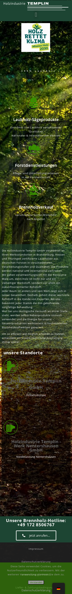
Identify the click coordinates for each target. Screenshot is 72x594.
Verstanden (36, 582)
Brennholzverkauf (36, 207)
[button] (36, 14)
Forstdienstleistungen (36, 165)
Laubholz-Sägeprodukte (36, 119)
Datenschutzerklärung (36, 590)
